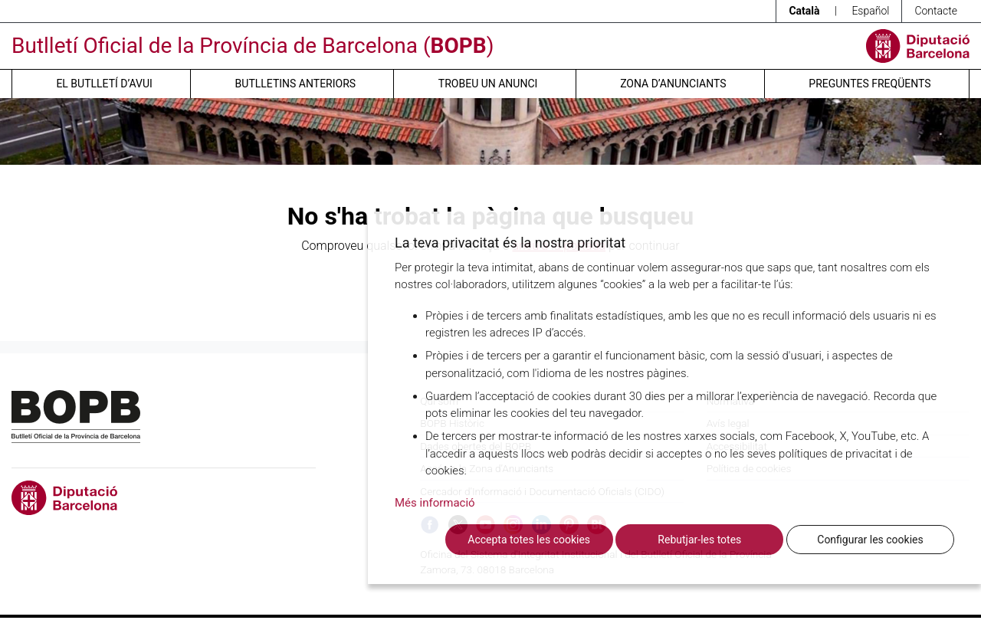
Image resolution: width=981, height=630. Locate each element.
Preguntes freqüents (869, 83)
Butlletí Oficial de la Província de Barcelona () (252, 45)
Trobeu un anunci (488, 83)
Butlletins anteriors (295, 83)
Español (870, 11)
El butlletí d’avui (104, 83)
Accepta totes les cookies (529, 539)
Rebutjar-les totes (699, 539)
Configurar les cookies (870, 539)
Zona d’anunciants (673, 83)
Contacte (935, 11)
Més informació (435, 503)
